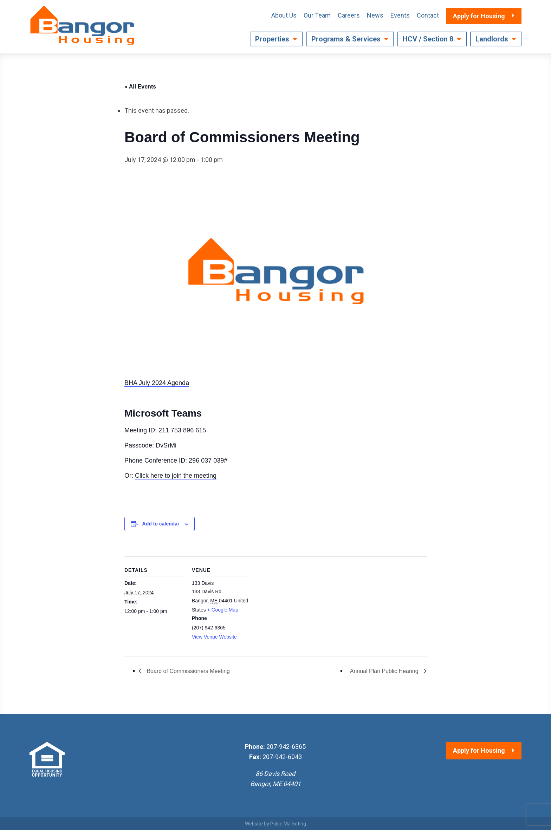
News (375, 15)
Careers (349, 15)
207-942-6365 (286, 746)
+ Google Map (222, 610)
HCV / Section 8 (428, 39)
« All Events (140, 87)
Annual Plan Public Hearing (385, 671)
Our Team (317, 15)
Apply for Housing (479, 750)
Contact (428, 15)
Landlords (491, 39)
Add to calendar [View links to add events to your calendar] (161, 524)
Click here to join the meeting (175, 475)
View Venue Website (214, 637)
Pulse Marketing (288, 823)
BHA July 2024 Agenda (156, 382)
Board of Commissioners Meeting (187, 671)
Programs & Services (346, 39)
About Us (284, 15)
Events (400, 15)
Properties (272, 39)
